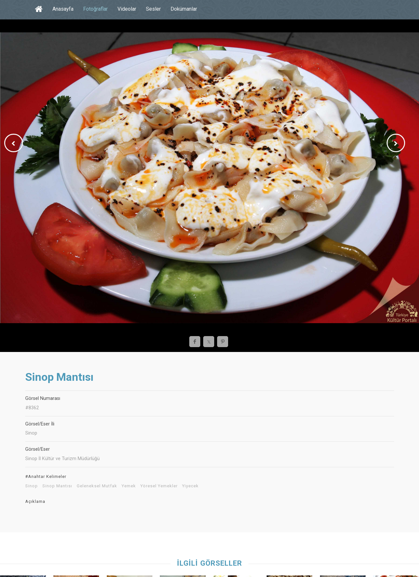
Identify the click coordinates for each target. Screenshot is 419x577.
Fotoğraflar (95, 9)
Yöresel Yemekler (159, 486)
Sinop (31, 486)
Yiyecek (190, 486)
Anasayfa (62, 9)
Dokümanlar (184, 9)
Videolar (126, 9)
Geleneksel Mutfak (97, 486)
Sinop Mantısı (57, 486)
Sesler (153, 9)
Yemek (129, 486)
